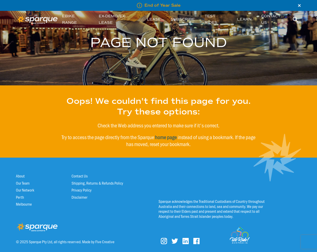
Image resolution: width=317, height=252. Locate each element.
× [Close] (299, 5)
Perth (20, 197)
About (20, 175)
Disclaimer (79, 197)
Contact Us (80, 175)
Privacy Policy (82, 189)
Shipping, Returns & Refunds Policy (97, 183)
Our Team (23, 183)
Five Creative (104, 241)
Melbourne (24, 204)
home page (166, 137)
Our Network (25, 189)
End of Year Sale (162, 5)
